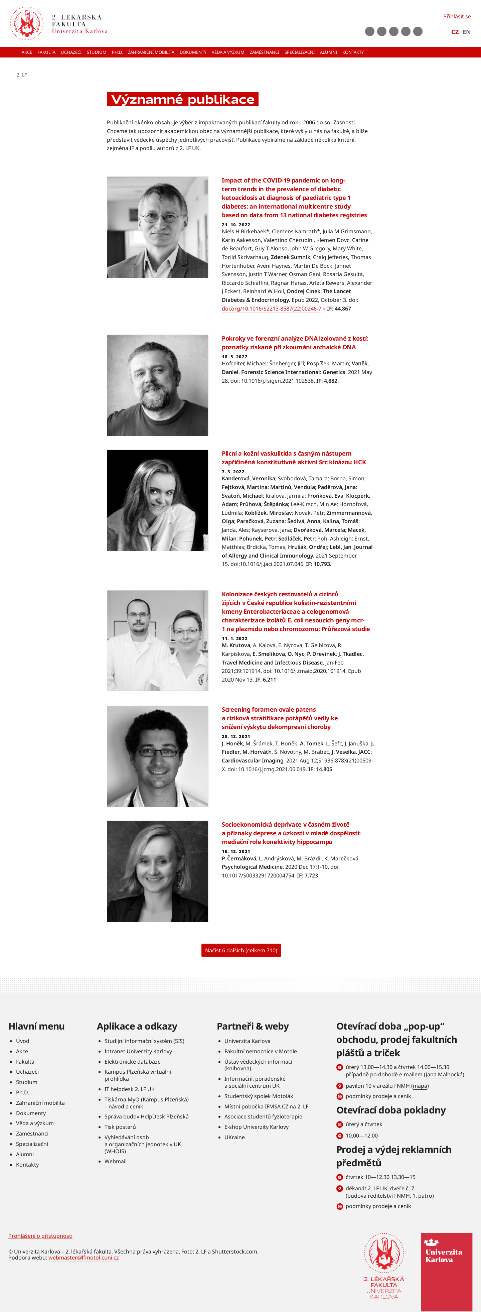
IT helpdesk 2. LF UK (130, 1089)
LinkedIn (406, 31)
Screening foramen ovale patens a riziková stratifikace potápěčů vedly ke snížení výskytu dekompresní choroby (280, 718)
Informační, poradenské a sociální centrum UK (255, 1082)
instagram (393, 31)
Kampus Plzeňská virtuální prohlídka (138, 1075)
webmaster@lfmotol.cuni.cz (83, 1257)
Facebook (369, 31)
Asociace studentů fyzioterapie (263, 1116)
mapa (420, 1085)
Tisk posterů (120, 1126)
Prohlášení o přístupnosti (40, 1235)
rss (418, 31)
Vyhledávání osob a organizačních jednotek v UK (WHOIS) (143, 1144)
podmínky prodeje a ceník (378, 1096)
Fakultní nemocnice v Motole (260, 1051)
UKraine (234, 1137)
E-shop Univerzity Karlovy (256, 1126)
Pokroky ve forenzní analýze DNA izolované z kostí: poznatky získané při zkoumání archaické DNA (295, 342)
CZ (455, 32)
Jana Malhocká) (445, 1074)
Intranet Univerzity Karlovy (138, 1051)
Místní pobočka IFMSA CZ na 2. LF (266, 1106)
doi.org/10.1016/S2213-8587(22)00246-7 (271, 308)
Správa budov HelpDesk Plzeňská (147, 1116)
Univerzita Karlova (247, 1041)
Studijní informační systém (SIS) (144, 1041)
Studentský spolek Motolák (258, 1096)
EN (467, 32)
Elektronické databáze (133, 1061)
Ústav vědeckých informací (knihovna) (258, 1065)
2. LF (22, 75)
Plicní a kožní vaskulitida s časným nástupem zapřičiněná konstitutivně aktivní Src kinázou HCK (294, 457)
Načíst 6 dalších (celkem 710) (241, 950)
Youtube (381, 31)
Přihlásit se (457, 16)
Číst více (240, 248)
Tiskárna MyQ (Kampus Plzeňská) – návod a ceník (147, 1103)
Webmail (116, 1161)
